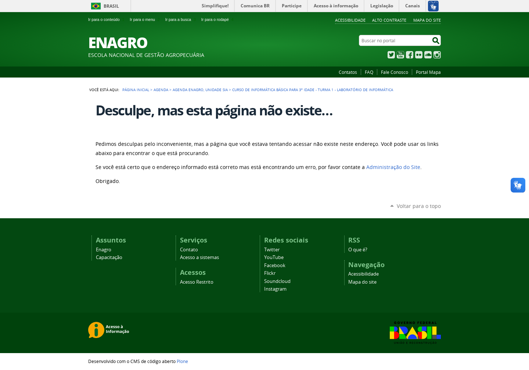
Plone (182, 361)
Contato (189, 250)
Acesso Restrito (196, 282)
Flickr (418, 54)
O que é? (357, 250)
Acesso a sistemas (199, 257)
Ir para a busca (181, 19)
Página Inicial (135, 89)
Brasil (111, 6)
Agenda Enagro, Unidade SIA (200, 89)
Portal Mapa (428, 72)
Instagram (437, 54)
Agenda (161, 89)
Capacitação (109, 257)
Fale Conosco (394, 72)
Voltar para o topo (419, 205)
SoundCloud (428, 54)
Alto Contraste (389, 20)
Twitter (391, 54)
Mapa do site (362, 282)
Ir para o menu (145, 19)
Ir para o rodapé (218, 19)
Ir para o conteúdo (107, 19)
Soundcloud (277, 281)
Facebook (409, 54)
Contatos (348, 72)
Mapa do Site (427, 20)
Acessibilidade (350, 20)
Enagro (103, 250)
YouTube (400, 54)
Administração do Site (393, 167)
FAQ (369, 72)
